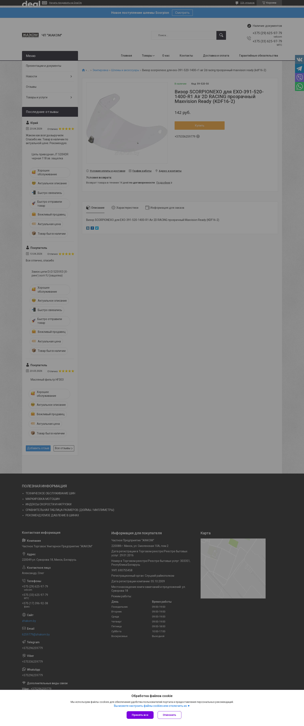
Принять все (140, 714)
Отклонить (169, 714)
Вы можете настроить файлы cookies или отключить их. (150, 705)
